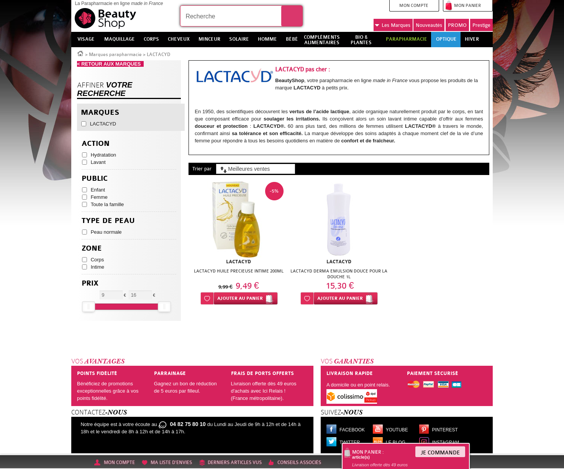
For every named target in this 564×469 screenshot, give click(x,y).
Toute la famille (107, 204)
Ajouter (240, 298)
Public (95, 178)
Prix (90, 283)
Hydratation (103, 155)
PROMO (457, 25)
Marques (392, 25)
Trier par (202, 169)
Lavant (98, 162)
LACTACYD (103, 124)
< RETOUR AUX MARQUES (110, 64)
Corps (97, 260)
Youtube (397, 430)
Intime (97, 267)
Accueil (80, 53)
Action (96, 143)
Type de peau (108, 220)
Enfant (98, 190)
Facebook (352, 430)
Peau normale (106, 232)
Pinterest (445, 430)
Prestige (481, 25)
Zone (92, 248)
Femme (99, 197)
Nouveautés (429, 25)
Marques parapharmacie (115, 54)
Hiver (472, 39)
